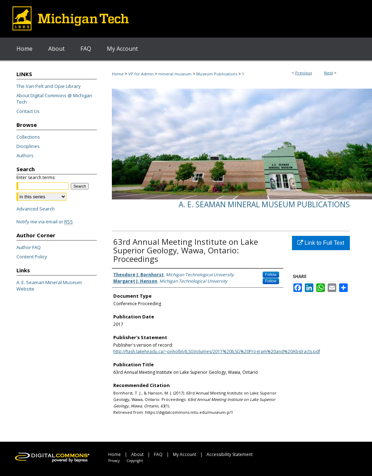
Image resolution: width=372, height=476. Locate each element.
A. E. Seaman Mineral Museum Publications (264, 204)
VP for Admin (141, 73)
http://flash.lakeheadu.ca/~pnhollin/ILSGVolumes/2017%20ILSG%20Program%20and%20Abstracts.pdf (216, 351)
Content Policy (31, 256)
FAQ (158, 454)
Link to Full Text (320, 243)
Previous (303, 72)
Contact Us (28, 111)
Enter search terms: (35, 177)
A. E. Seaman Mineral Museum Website (49, 285)
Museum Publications (216, 73)
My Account (184, 454)
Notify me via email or (44, 221)
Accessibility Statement (230, 454)
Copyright (135, 460)
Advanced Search (35, 208)
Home (118, 73)
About (137, 454)
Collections (28, 137)
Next (328, 72)
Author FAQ (28, 247)
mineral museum (175, 73)
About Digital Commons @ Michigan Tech (54, 98)
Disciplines (28, 146)
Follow (271, 274)
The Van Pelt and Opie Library (48, 86)
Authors (25, 155)
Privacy (114, 460)
